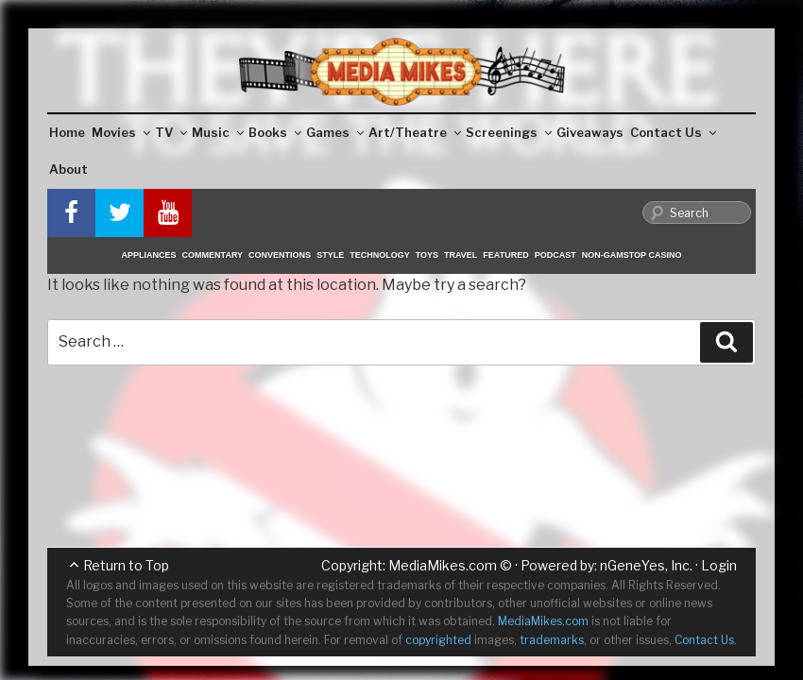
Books (274, 132)
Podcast (555, 255)
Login (719, 565)
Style (330, 255)
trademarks (552, 640)
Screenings (509, 132)
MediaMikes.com (442, 565)
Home (67, 132)
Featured (505, 255)
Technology (380, 255)
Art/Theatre (414, 132)
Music (218, 132)
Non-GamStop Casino (632, 255)
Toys (427, 255)
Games (335, 132)
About (68, 169)
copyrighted (438, 640)
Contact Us (673, 132)
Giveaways (590, 132)
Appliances (149, 255)
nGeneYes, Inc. (646, 565)
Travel (460, 255)
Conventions (279, 255)
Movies (121, 132)
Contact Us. (706, 640)
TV (171, 132)
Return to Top (126, 565)
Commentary (213, 255)
